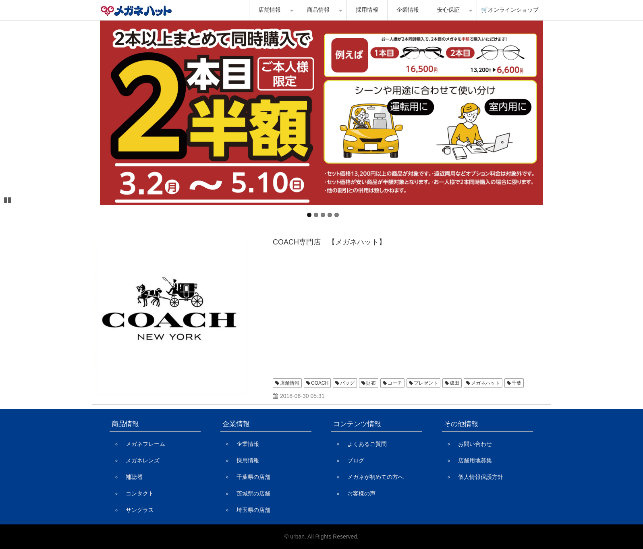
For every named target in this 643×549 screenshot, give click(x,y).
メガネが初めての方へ (375, 477)
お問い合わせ (475, 444)
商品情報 (318, 10)
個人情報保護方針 (480, 477)
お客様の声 (361, 493)
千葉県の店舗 (253, 477)
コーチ (395, 383)
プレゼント (426, 383)
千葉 (516, 383)
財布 (371, 383)
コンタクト (140, 493)
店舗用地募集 (475, 460)
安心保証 (448, 10)
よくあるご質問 (367, 444)
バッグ (347, 383)
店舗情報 (269, 10)
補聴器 (134, 477)
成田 (454, 383)
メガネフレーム (145, 444)
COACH (319, 383)
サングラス (140, 510)
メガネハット (485, 383)
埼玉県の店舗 (253, 510)
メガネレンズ (143, 460)
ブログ (355, 460)
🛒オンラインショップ (510, 10)
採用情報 (367, 10)
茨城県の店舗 (253, 493)
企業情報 (407, 10)
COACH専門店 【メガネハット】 (329, 242)
